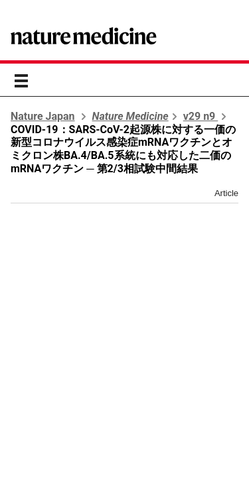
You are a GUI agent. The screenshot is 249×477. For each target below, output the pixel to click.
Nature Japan (43, 116)
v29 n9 (200, 116)
